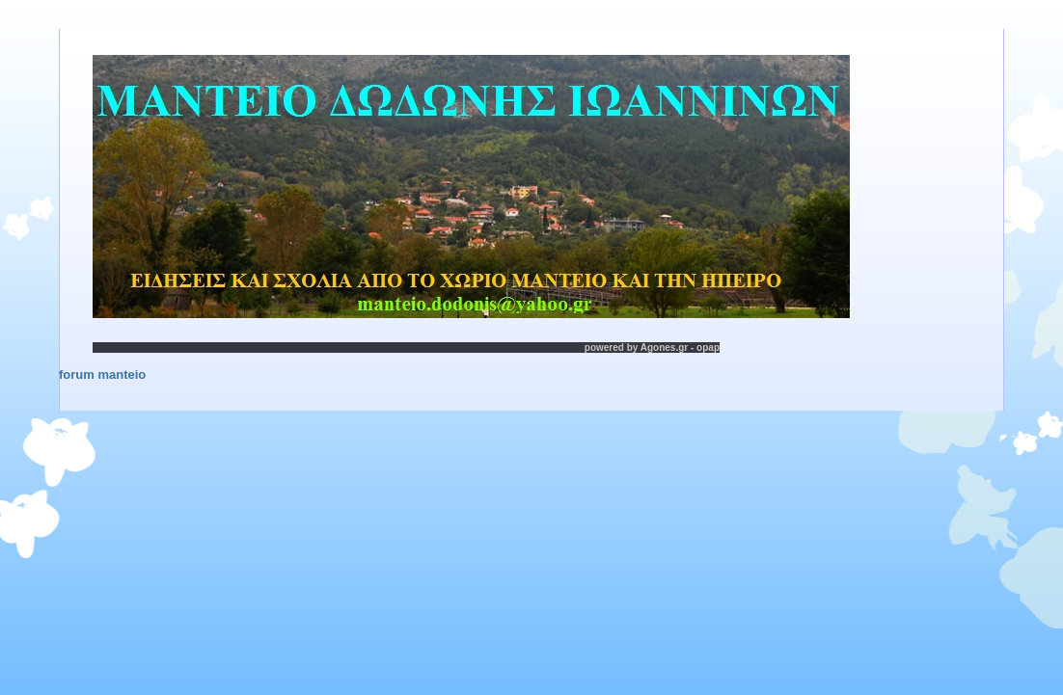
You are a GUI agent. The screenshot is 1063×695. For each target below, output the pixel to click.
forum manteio (102, 374)
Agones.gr (664, 347)
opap (708, 347)
